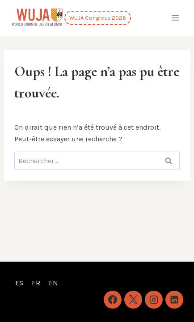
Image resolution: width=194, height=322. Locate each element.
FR (36, 283)
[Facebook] (113, 300)
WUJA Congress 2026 (97, 17)
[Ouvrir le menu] (175, 18)
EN (53, 283)
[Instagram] (154, 300)
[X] (133, 300)
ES (19, 283)
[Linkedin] (174, 300)
